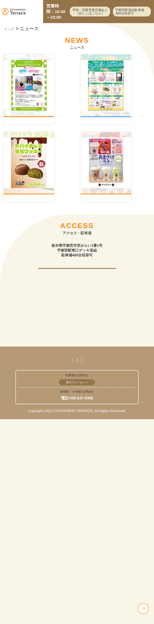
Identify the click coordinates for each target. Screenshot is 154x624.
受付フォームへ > (77, 587)
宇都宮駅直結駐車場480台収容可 (126, 19)
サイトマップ (75, 564)
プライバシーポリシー (116, 553)
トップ (12, 43)
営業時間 (67, 553)
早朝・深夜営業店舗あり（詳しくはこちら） (79, 19)
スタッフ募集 (28, 553)
